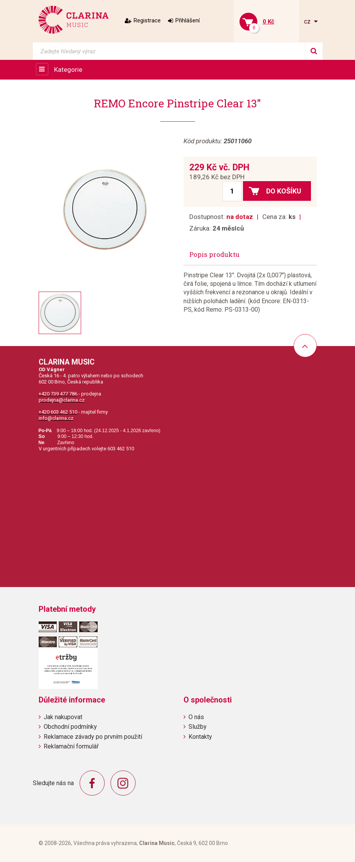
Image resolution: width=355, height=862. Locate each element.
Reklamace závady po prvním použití (93, 736)
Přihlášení (187, 20)
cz (308, 21)
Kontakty (200, 736)
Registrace (147, 20)
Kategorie (68, 69)
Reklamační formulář (71, 746)
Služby (198, 726)
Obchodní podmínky (70, 726)
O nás (196, 717)
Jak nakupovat (63, 717)
